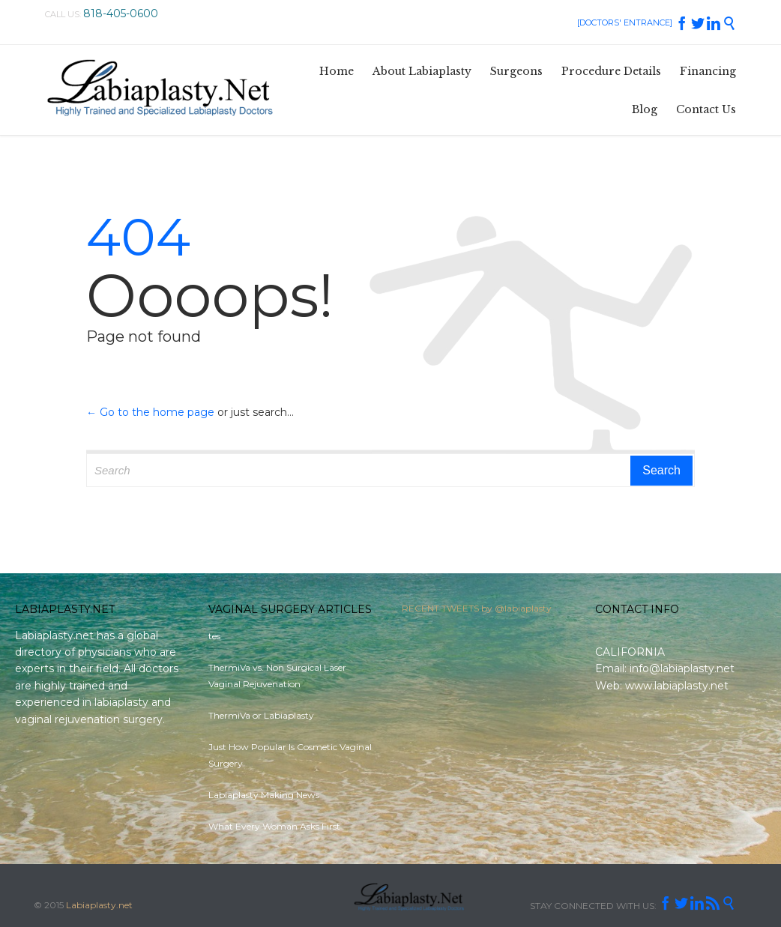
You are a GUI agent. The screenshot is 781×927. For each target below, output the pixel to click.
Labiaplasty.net (99, 905)
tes (214, 635)
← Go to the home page (150, 412)
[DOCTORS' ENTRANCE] (624, 22)
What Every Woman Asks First (274, 826)
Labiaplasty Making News (263, 794)
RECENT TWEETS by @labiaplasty (477, 612)
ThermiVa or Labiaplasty (261, 715)
